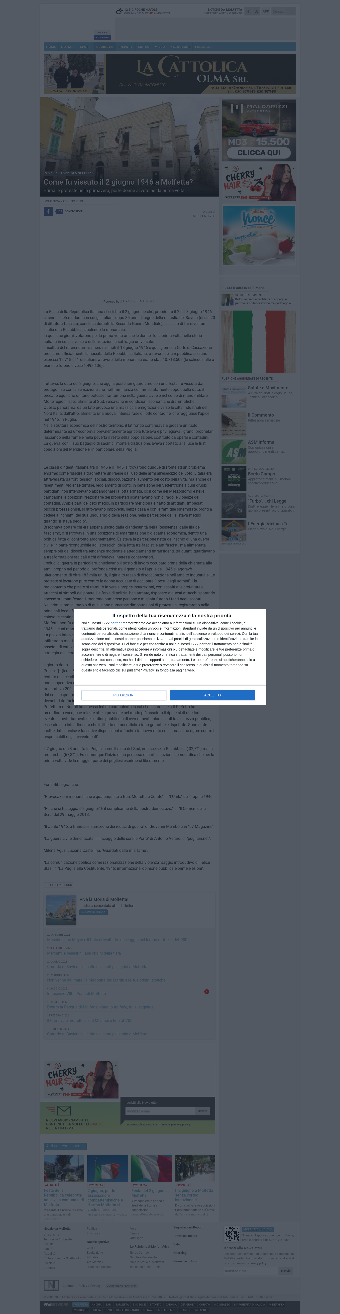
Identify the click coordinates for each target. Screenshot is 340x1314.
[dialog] (170, 657)
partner (116, 623)
